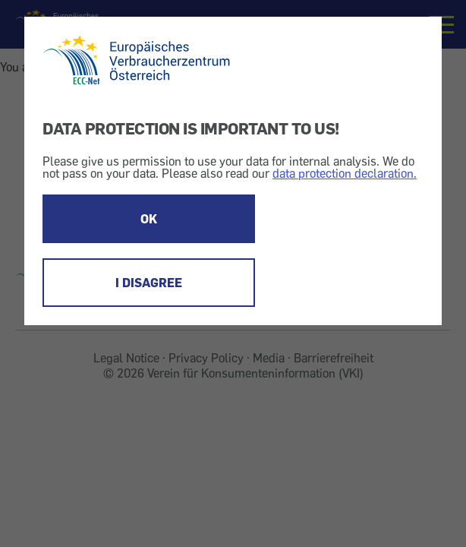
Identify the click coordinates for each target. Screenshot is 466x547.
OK (148, 218)
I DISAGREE (148, 282)
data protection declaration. (344, 173)
